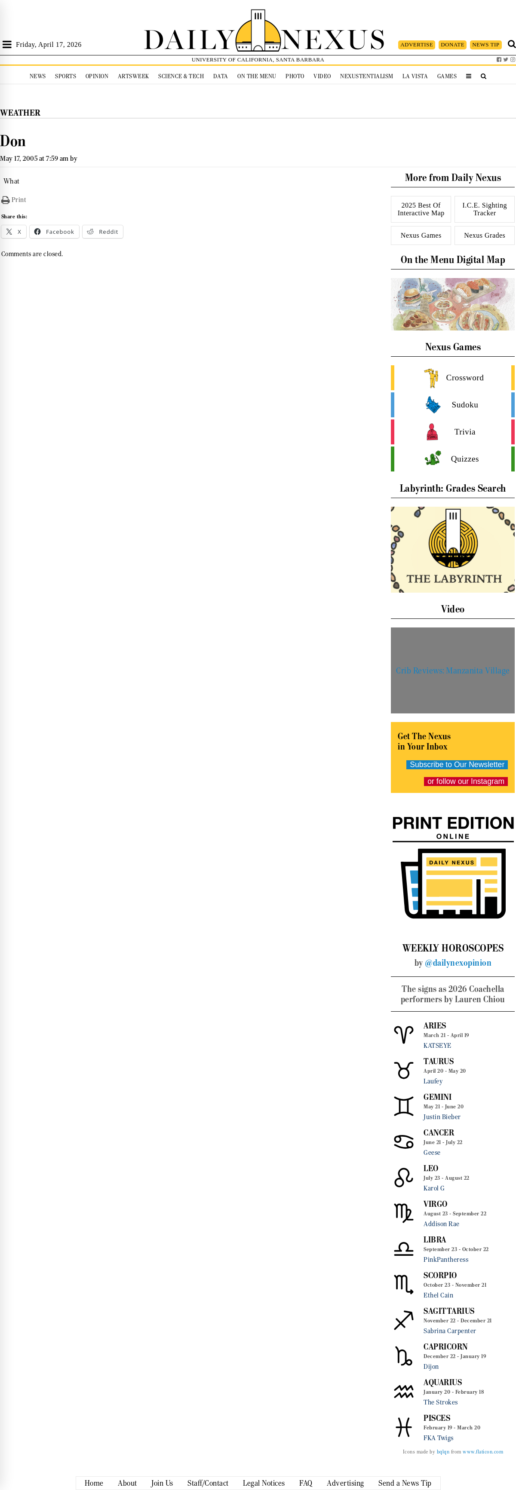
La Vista (415, 76)
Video (322, 76)
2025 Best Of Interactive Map (421, 209)
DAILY (189, 38)
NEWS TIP (485, 44)
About (127, 1483)
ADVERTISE (416, 44)
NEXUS (334, 38)
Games (447, 76)
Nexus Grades (484, 235)
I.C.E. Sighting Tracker (484, 209)
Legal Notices (264, 1483)
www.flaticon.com (483, 1452)
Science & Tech (181, 76)
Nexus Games (421, 235)
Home (94, 1483)
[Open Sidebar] (7, 45)
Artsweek (133, 76)
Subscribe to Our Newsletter (457, 764)
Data (220, 76)
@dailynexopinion (458, 963)
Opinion (97, 76)
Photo (295, 76)
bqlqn (443, 1452)
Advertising (345, 1483)
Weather (20, 113)
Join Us (162, 1483)
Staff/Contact (208, 1483)
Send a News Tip (405, 1483)
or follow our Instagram (465, 781)
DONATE (452, 44)
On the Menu (256, 76)
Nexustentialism (366, 76)
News (38, 76)
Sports (65, 76)
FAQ (306, 1483)
